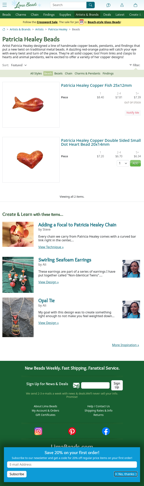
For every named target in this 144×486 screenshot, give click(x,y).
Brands (87, 14)
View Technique (51, 247)
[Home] (3, 29)
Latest (120, 14)
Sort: (5, 65)
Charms (21, 14)
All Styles (36, 73)
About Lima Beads (45, 406)
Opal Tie (46, 300)
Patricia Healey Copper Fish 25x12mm (96, 85)
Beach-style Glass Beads (104, 22)
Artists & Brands (20, 29)
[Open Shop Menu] (4, 5)
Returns (99, 415)
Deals (107, 14)
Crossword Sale (47, 22)
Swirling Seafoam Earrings (64, 260)
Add (135, 163)
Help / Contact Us (98, 406)
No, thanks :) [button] (126, 474)
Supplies (65, 14)
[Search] (90, 5)
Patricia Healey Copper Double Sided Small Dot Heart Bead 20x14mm (101, 142)
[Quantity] (123, 163)
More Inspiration (125, 345)
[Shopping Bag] (136, 5)
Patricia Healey (57, 29)
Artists (39, 29)
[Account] (122, 5)
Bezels (58, 73)
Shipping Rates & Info (98, 410)
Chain (35, 14)
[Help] (108, 5)
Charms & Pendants (87, 73)
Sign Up (117, 385)
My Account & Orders (45, 410)
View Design (48, 282)
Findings (49, 14)
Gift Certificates (45, 415)
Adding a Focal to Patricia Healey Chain (77, 225)
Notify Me (133, 112)
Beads (6, 14)
